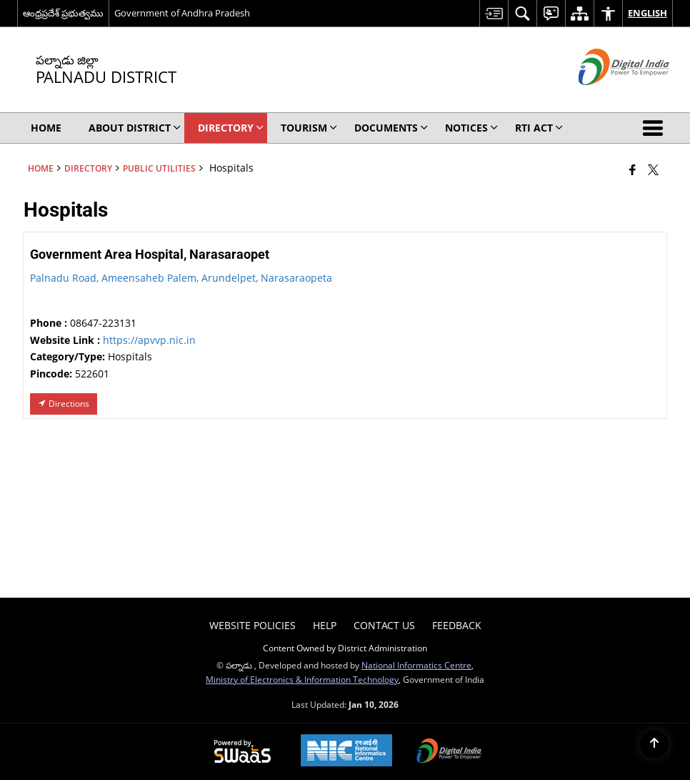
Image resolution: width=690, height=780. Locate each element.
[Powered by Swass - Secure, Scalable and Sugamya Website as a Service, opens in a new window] (242, 752)
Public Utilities (159, 168)
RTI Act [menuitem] (539, 127)
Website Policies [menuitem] (252, 625)
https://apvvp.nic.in (149, 340)
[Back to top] (654, 744)
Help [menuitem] (324, 625)
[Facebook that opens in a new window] (632, 169)
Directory (88, 168)
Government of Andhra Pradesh (182, 12)
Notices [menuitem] (471, 127)
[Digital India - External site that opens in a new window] (606, 97)
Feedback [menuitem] (456, 625)
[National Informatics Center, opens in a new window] (346, 752)
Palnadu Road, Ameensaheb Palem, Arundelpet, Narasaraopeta (181, 278)
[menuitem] (493, 13)
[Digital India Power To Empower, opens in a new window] (449, 752)
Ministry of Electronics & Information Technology (302, 679)
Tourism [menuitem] (309, 127)
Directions (63, 404)
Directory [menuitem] (231, 127)
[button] (656, 128)
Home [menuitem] (46, 127)
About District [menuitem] (135, 127)
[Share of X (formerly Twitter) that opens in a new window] (653, 169)
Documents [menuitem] (391, 127)
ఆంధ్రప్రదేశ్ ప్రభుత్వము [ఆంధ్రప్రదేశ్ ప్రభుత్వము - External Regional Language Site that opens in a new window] (63, 12)
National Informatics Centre (416, 665)
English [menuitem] (647, 12)
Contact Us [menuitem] (384, 625)
